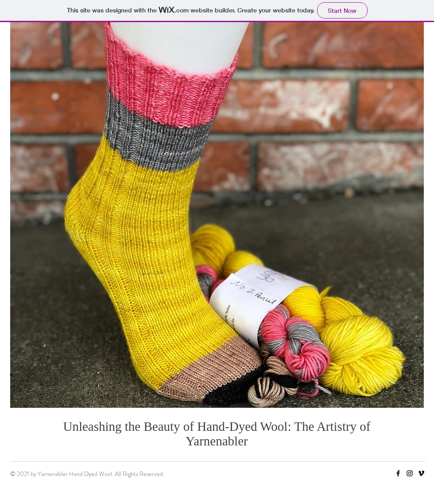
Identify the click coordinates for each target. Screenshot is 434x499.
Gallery (37, 110)
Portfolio (39, 141)
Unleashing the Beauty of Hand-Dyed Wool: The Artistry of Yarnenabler (216, 433)
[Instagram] (410, 473)
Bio (32, 126)
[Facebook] (398, 473)
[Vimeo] (421, 473)
